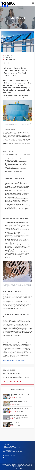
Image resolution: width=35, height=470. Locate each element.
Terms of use (29, 465)
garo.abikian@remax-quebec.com (14, 451)
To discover (7, 55)
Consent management (17, 466)
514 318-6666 (8, 450)
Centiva (20, 468)
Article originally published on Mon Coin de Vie (14, 360)
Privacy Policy (22, 465)
